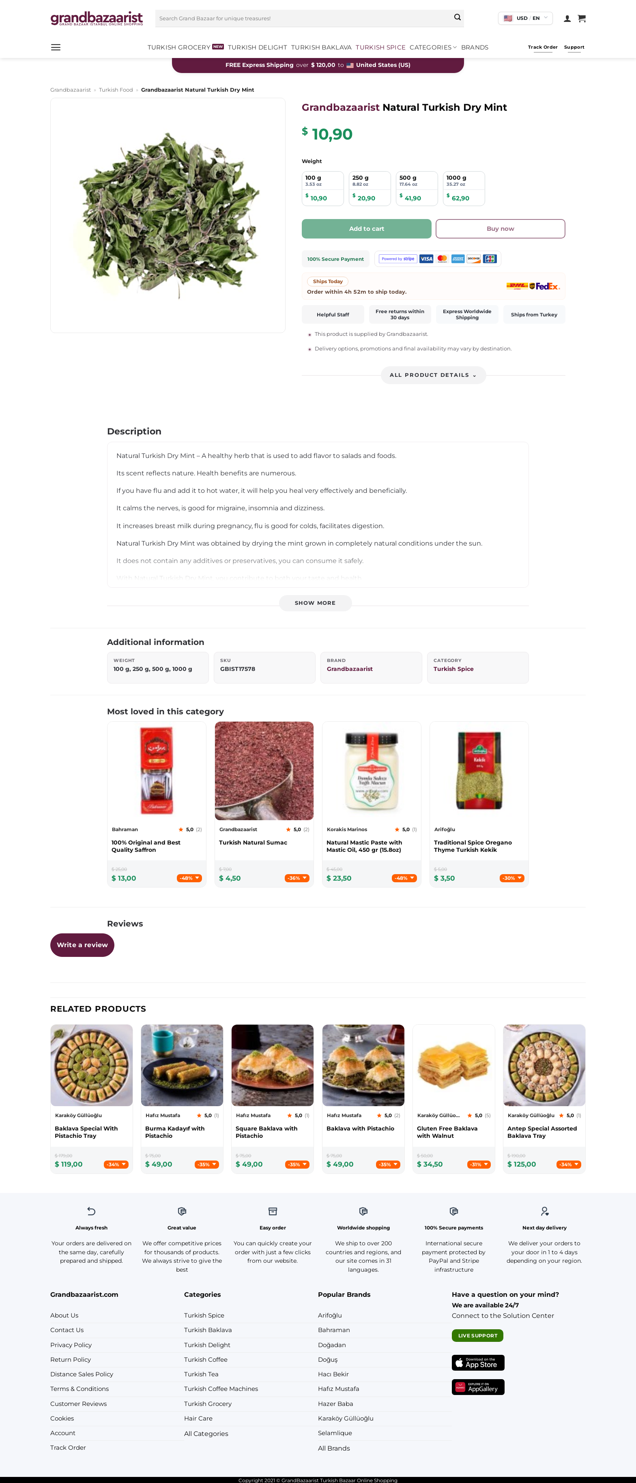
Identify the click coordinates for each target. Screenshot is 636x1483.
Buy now (500, 228)
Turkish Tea (201, 1374)
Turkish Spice (381, 47)
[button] (56, 47)
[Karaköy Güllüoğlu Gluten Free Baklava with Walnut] (454, 1132)
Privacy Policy (71, 1345)
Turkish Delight (257, 47)
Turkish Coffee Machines (221, 1389)
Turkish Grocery (179, 47)
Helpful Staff (333, 315)
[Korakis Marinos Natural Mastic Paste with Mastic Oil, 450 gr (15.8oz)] (372, 846)
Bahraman (334, 1330)
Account (62, 1433)
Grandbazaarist (70, 89)
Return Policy (70, 1359)
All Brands (334, 1448)
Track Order (68, 1447)
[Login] (567, 18)
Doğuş (327, 1359)
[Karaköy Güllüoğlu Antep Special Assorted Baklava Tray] (544, 1132)
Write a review (82, 945)
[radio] (323, 188)
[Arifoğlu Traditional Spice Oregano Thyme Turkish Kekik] (479, 846)
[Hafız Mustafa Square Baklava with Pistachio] (272, 1132)
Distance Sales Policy (81, 1374)
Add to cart (367, 228)
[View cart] (582, 18)
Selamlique (335, 1433)
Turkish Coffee (206, 1359)
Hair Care (198, 1418)
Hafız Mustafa (338, 1389)
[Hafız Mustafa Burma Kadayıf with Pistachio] (182, 1132)
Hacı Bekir (333, 1374)
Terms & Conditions (79, 1389)
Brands (475, 47)
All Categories (206, 1433)
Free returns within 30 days (400, 314)
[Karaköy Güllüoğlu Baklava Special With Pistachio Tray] (92, 1132)
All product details (433, 375)
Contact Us (67, 1330)
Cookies (62, 1418)
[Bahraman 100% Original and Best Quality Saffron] (157, 846)
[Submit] (457, 18)
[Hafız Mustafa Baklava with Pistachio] (363, 1128)
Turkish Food (116, 89)
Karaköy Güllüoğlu (346, 1418)
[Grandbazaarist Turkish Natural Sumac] (264, 842)
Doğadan (332, 1345)
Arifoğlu (330, 1315)
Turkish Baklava (321, 47)
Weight (312, 161)
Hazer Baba (335, 1404)
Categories (433, 47)
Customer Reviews (78, 1404)
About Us (64, 1315)
